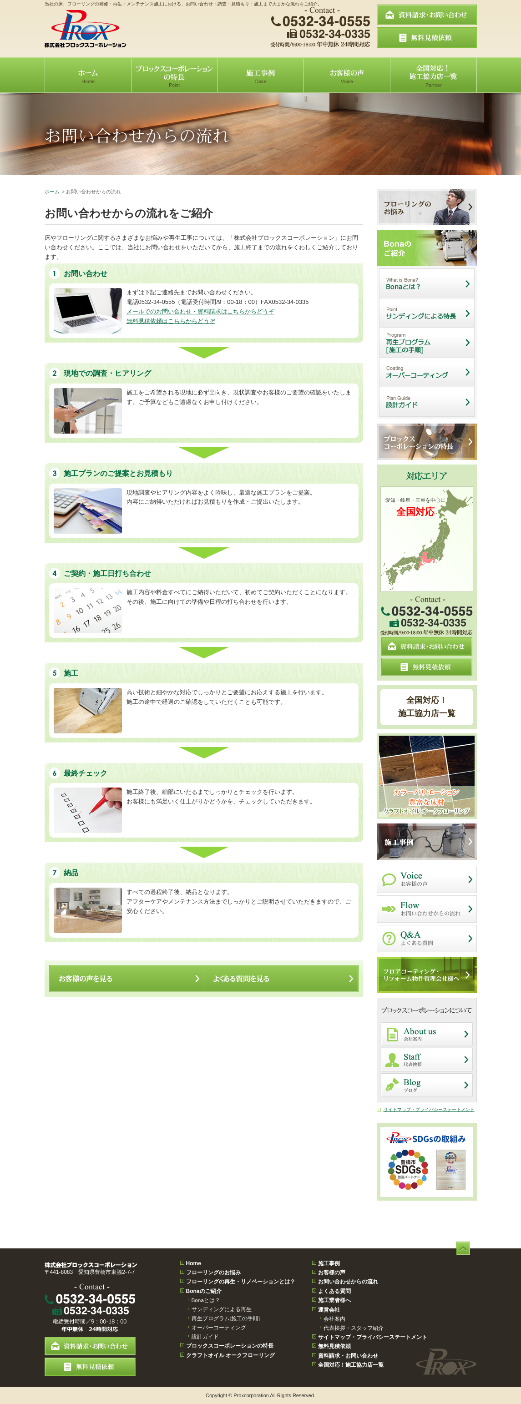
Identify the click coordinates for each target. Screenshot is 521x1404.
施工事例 (329, 1263)
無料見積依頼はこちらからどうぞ (170, 321)
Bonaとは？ (206, 1300)
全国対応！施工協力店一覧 (426, 707)
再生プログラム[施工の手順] (226, 1318)
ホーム (52, 191)
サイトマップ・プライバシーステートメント (429, 1109)
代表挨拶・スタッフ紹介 (354, 1328)
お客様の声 (331, 1272)
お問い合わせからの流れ (348, 1281)
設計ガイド (205, 1336)
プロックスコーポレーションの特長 (229, 1346)
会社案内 (334, 1319)
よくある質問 (334, 1291)
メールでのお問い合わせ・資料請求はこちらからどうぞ (200, 311)
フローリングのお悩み (213, 1272)
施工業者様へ (334, 1300)
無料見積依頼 (334, 1346)
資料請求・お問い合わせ (348, 1356)
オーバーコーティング (219, 1327)
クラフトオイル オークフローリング (230, 1355)
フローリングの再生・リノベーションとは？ (240, 1281)
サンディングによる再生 (222, 1309)
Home (193, 1263)
